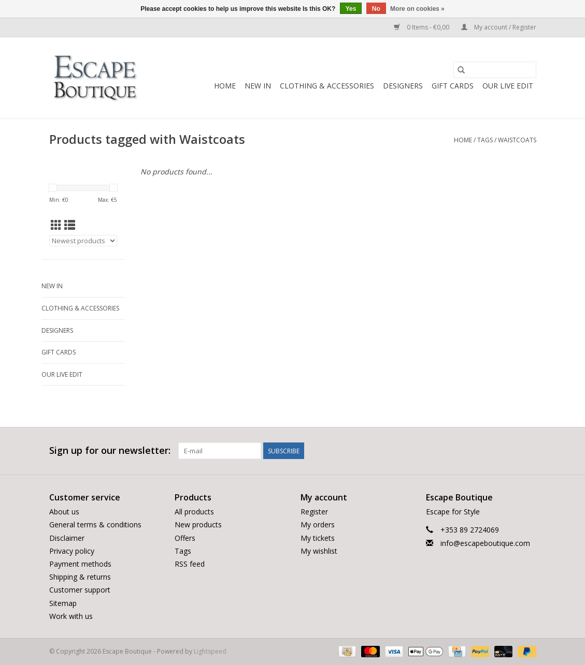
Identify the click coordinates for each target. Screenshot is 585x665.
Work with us (71, 616)
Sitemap (63, 603)
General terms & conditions (95, 524)
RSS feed (190, 564)
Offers (185, 538)
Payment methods (80, 564)
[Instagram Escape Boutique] (527, 450)
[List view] (69, 225)
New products (198, 524)
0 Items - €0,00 (422, 27)
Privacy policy (71, 551)
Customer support (79, 590)
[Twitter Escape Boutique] (509, 450)
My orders (318, 524)
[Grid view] (56, 225)
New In (258, 86)
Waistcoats (517, 140)
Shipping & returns (80, 577)
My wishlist (319, 551)
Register (314, 511)
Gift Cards (453, 86)
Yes (351, 8)
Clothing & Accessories (327, 86)
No (376, 8)
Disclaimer (66, 538)
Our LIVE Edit (507, 86)
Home (225, 86)
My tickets (318, 538)
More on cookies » (417, 8)
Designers (403, 86)
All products (194, 511)
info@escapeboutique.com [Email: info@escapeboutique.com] (485, 543)
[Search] (494, 70)
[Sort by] (83, 240)
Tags (485, 140)
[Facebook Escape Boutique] (490, 450)
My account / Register (498, 27)
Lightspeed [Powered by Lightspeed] (210, 651)
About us (64, 511)
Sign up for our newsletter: (109, 450)
